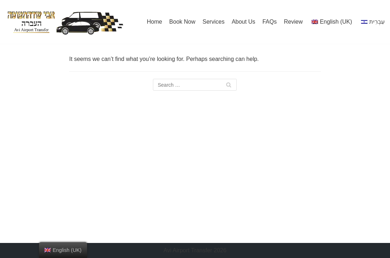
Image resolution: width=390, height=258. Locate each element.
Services (214, 22)
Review (293, 22)
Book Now (182, 22)
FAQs (270, 22)
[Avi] (64, 21)
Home (154, 22)
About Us (243, 22)
